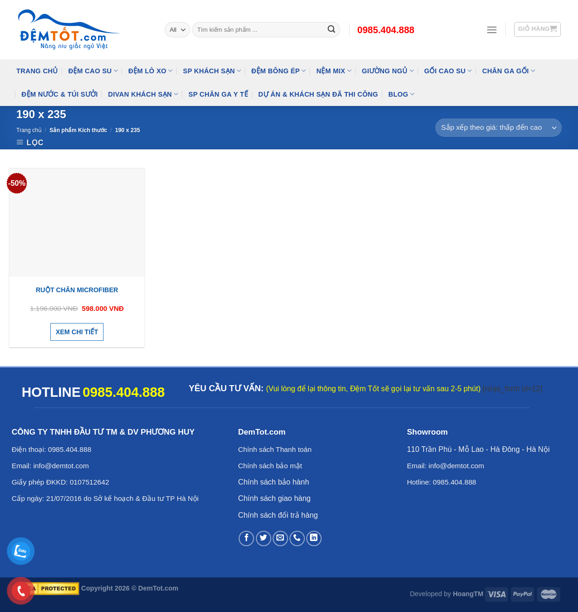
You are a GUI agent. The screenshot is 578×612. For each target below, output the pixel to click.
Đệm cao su (93, 70)
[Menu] (491, 29)
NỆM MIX (334, 70)
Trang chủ (28, 130)
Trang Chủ (37, 71)
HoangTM (468, 594)
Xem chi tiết (76, 332)
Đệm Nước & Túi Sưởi (59, 94)
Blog (401, 94)
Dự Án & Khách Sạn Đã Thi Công (318, 94)
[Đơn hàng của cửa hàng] (498, 128)
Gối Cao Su (448, 70)
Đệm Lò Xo (150, 70)
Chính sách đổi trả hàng (278, 515)
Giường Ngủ (388, 70)
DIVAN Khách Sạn (143, 94)
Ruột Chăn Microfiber (77, 290)
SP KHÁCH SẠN (212, 70)
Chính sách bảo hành (273, 482)
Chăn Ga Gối (508, 70)
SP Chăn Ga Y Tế (218, 94)
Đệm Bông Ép (278, 70)
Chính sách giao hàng (274, 498)
